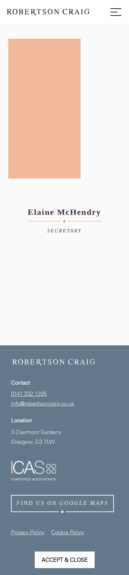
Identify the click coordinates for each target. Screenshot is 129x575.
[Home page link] (48, 13)
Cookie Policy (67, 532)
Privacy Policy (27, 532)
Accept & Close (65, 559)
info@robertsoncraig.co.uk (42, 403)
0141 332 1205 (29, 393)
